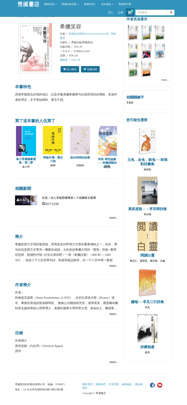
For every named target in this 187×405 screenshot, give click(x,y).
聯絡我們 (101, 384)
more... (114, 217)
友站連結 (107, 4)
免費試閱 (90, 69)
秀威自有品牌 (70, 4)
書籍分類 (50, 4)
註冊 (120, 12)
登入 (110, 12)
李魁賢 (129, 102)
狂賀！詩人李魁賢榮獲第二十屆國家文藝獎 (69, 197)
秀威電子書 (125, 4)
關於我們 (87, 384)
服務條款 (127, 384)
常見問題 (114, 384)
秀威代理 (90, 4)
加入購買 (69, 69)
